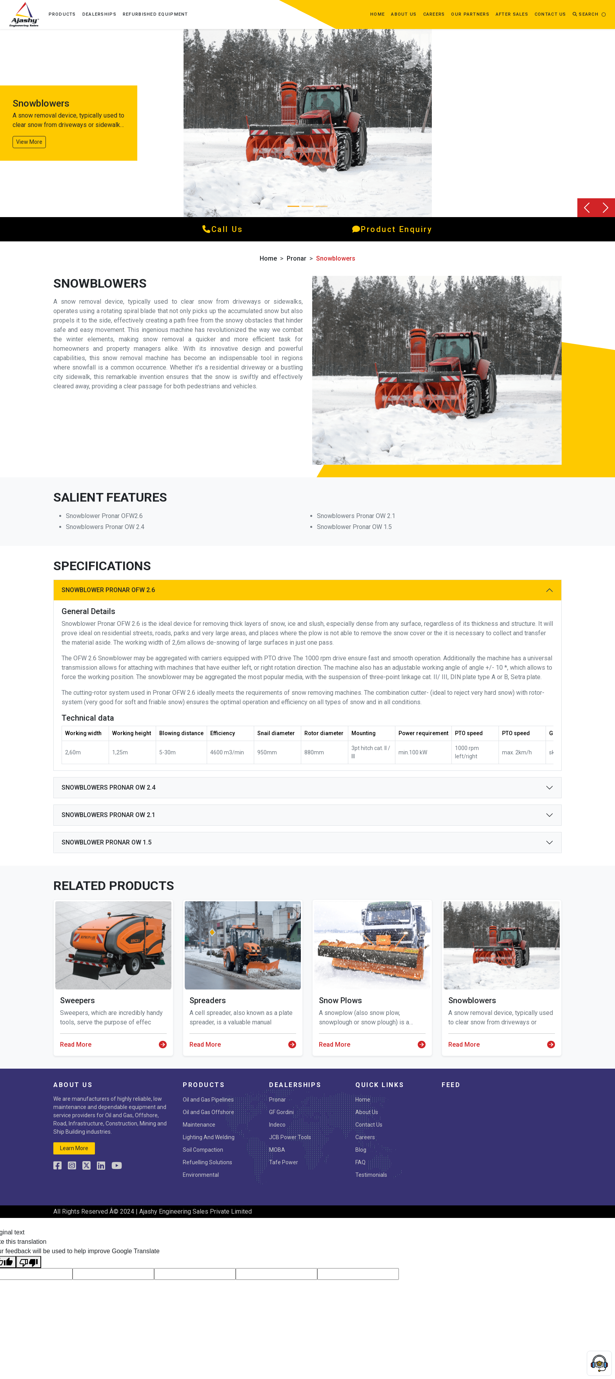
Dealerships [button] (99, 14)
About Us (366, 1112)
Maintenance (199, 1125)
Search (586, 14)
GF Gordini (281, 1112)
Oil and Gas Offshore (208, 1112)
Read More (113, 1045)
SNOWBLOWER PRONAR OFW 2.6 (108, 590)
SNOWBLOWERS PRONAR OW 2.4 (108, 787)
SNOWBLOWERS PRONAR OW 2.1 (108, 815)
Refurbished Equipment (155, 14)
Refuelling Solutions (207, 1162)
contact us (550, 14)
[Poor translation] (28, 1262)
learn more (74, 1148)
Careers (434, 14)
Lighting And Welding (209, 1137)
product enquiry (392, 229)
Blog (360, 1150)
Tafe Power (283, 1162)
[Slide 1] (307, 206)
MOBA (277, 1150)
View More (29, 142)
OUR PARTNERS (470, 14)
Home (377, 14)
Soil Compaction (203, 1150)
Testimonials (371, 1175)
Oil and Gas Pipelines (208, 1099)
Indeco (277, 1125)
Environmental (201, 1175)
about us (404, 14)
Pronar (296, 258)
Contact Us (368, 1125)
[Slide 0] (293, 206)
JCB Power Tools (290, 1137)
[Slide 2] (322, 206)
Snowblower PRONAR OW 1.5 (106, 842)
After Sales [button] (512, 14)
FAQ (360, 1162)
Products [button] (62, 14)
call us (222, 229)
